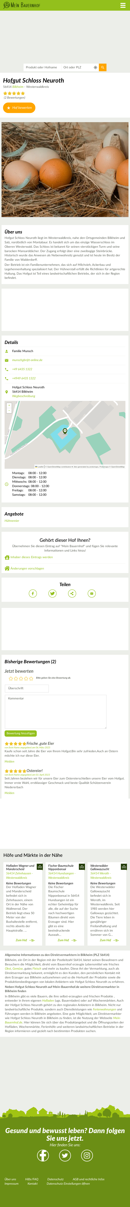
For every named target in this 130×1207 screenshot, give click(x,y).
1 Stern (11, 679)
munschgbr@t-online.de (27, 360)
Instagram (87, 1155)
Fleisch (36, 968)
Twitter (65, 1155)
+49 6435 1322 (22, 369)
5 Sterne (31, 679)
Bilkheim (17, 86)
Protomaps (104, 467)
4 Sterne (26, 679)
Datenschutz (55, 1179)
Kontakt (33, 1183)
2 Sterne (16, 679)
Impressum (11, 1183)
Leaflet (39, 467)
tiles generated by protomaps (86, 467)
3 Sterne (21, 679)
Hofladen (48, 1000)
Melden (9, 761)
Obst (8, 968)
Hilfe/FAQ (31, 1179)
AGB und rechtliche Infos (88, 1179)
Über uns (10, 1179)
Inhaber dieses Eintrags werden (31, 557)
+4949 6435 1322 (24, 378)
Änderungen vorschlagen (27, 568)
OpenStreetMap (118, 467)
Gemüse (18, 968)
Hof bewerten (19, 108)
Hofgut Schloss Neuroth (33, 81)
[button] (65, 431)
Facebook (43, 1155)
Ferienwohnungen (104, 1009)
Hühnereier (12, 520)
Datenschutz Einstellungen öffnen (68, 1183)
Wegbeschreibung (23, 396)
